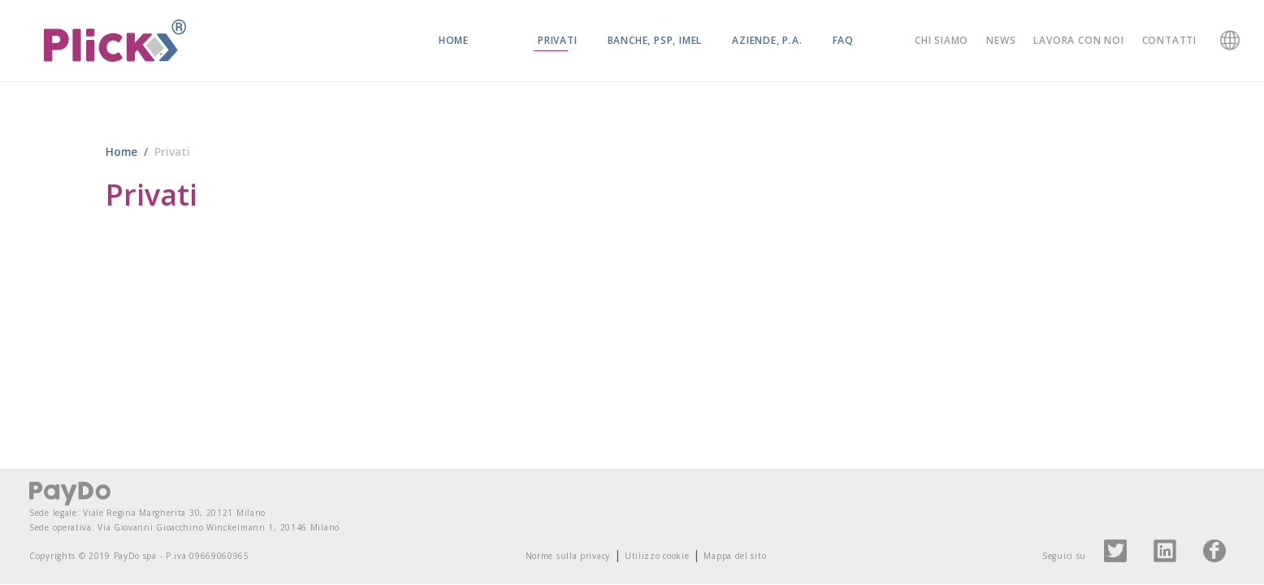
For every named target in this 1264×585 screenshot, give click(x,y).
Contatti (1169, 40)
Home (454, 40)
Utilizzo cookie (657, 556)
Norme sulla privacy (568, 556)
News (1000, 40)
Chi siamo (941, 40)
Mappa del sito (734, 556)
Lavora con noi (1078, 40)
